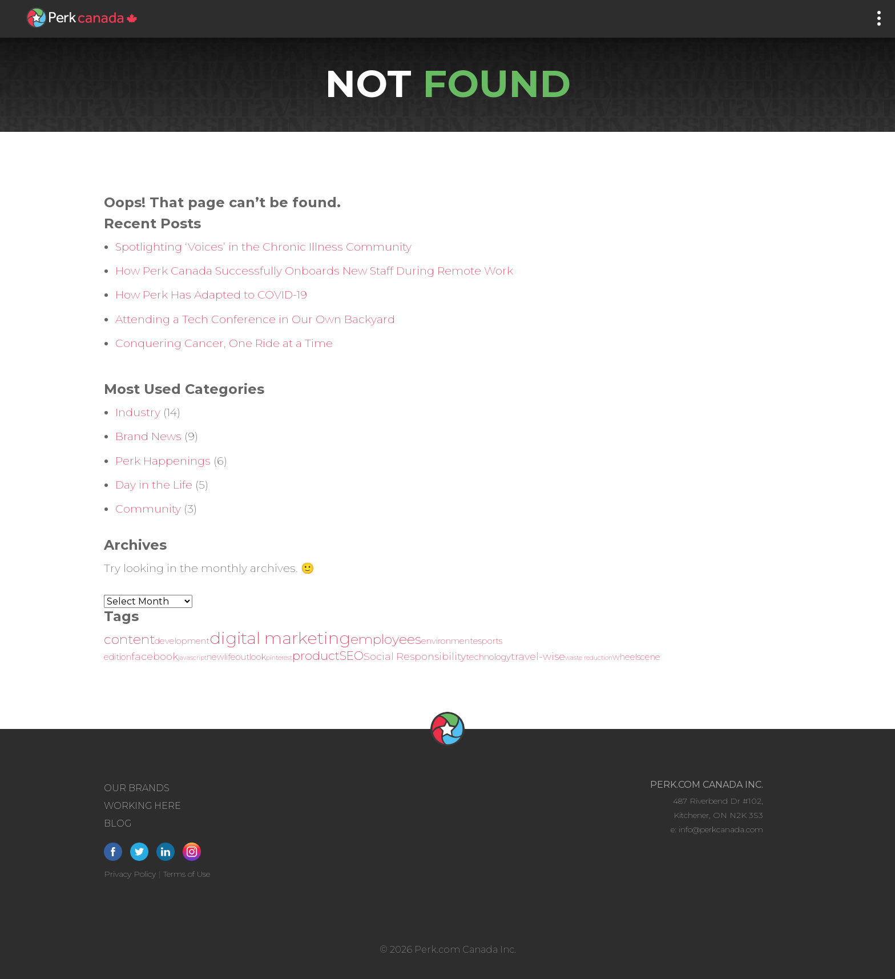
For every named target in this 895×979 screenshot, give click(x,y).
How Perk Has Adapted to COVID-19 (211, 294)
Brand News (148, 436)
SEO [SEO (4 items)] (352, 656)
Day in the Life (153, 484)
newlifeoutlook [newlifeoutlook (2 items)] (236, 657)
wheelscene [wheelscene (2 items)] (636, 657)
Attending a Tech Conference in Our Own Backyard (255, 319)
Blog (117, 823)
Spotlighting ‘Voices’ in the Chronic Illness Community (263, 246)
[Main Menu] (879, 18)
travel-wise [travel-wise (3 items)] (538, 656)
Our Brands (137, 788)
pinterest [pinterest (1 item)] (279, 658)
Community (148, 508)
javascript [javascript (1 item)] (192, 658)
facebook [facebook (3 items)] (154, 656)
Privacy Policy (130, 874)
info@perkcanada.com (721, 829)
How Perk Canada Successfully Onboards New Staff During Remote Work (314, 270)
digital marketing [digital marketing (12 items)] (279, 638)
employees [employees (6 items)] (385, 639)
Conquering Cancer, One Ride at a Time (224, 343)
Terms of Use (186, 874)
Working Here (142, 805)
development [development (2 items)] (182, 641)
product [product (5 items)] (316, 655)
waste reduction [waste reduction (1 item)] (588, 658)
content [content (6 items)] (129, 639)
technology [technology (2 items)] (488, 657)
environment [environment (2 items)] (447, 641)
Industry (137, 412)
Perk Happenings (163, 461)
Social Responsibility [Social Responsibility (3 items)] (415, 656)
